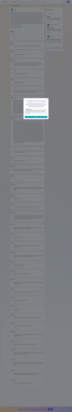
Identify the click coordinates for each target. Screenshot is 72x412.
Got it (36, 117)
